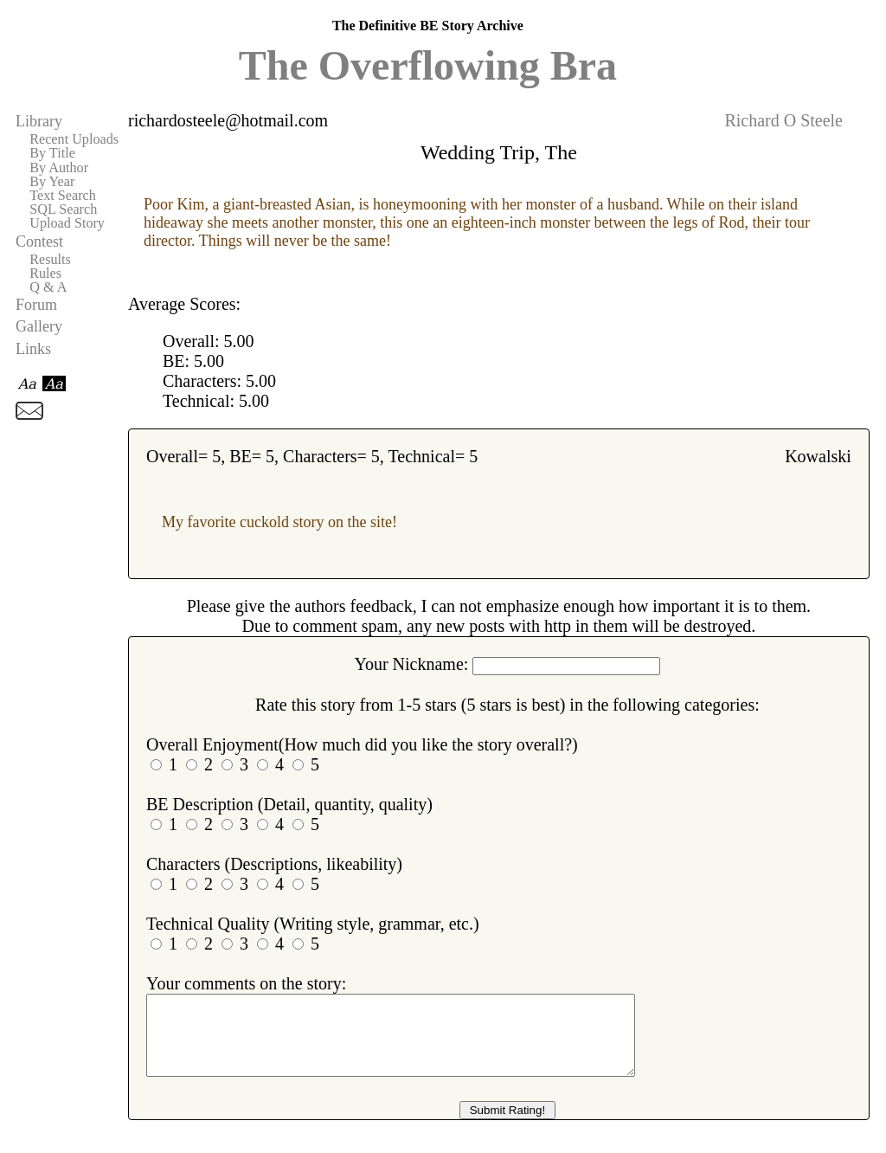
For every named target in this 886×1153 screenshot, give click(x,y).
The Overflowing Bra (428, 65)
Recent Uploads (74, 139)
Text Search (62, 195)
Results (50, 259)
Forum (36, 304)
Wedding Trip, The (499, 152)
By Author (58, 168)
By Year (51, 182)
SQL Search (63, 209)
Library (39, 121)
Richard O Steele (783, 120)
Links (33, 348)
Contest (39, 241)
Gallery (39, 326)
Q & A (48, 287)
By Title (52, 153)
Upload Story (67, 223)
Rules (45, 273)
